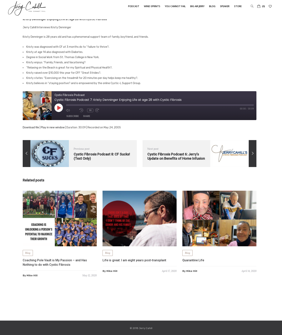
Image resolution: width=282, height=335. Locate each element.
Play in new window (53, 127)
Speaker (224, 6)
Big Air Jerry (197, 6)
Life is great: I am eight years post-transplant (134, 260)
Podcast (133, 6)
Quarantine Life (193, 260)
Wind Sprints (152, 6)
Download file (31, 127)
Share (86, 116)
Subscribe (72, 116)
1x (90, 110)
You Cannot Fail (175, 6)
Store (238, 6)
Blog (212, 6)
